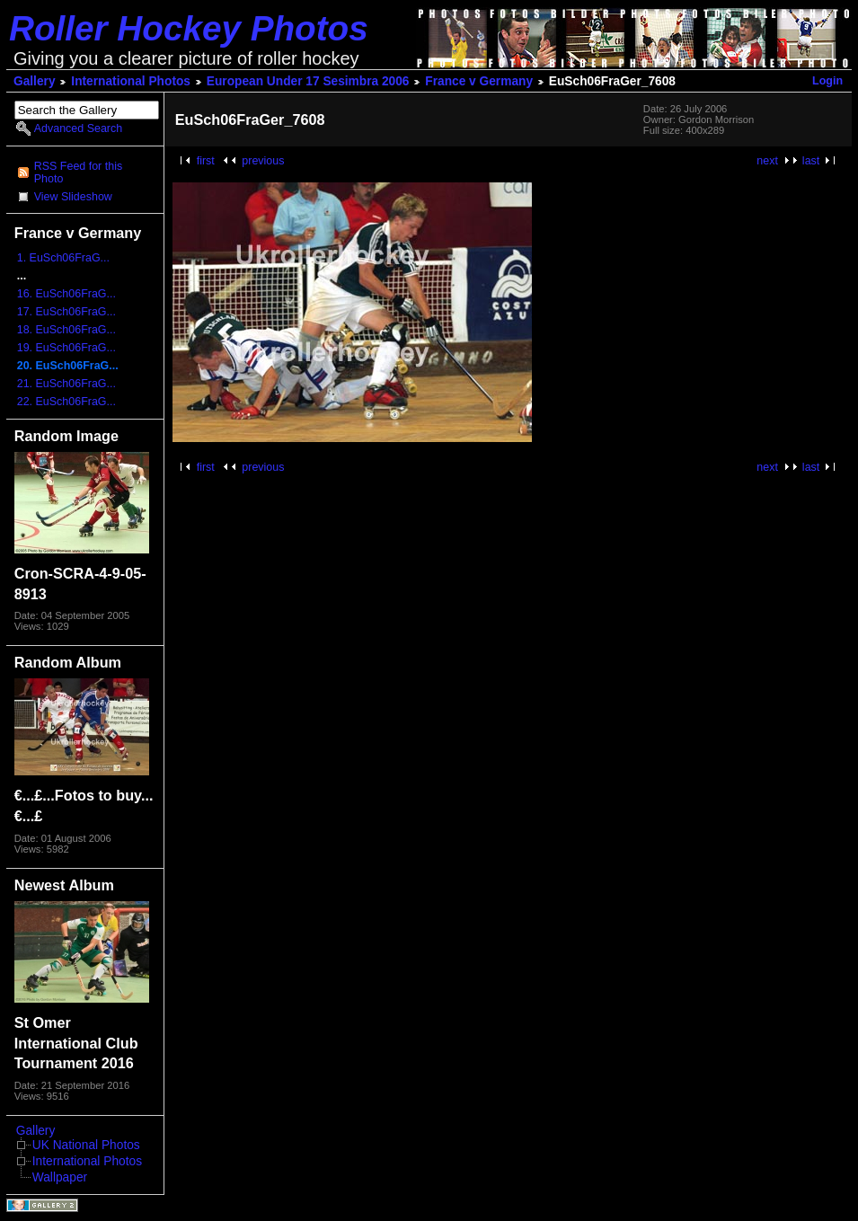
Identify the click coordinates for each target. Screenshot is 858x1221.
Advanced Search (78, 128)
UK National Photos (86, 1145)
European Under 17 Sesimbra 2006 (308, 81)
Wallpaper (59, 1177)
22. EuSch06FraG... (66, 401)
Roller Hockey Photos (188, 28)
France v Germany (479, 81)
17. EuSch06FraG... (66, 311)
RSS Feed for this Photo (78, 172)
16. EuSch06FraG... (66, 294)
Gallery (34, 81)
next (767, 161)
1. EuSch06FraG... (63, 258)
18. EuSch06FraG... (66, 329)
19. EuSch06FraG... (66, 347)
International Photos (130, 81)
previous (263, 161)
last (810, 161)
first (206, 161)
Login (827, 81)
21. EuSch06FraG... (66, 383)
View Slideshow (73, 196)
